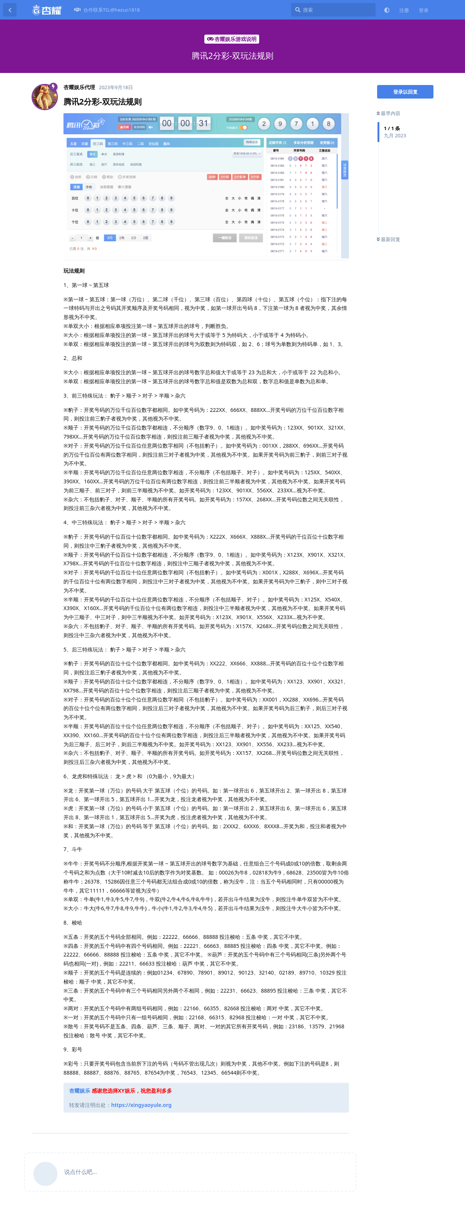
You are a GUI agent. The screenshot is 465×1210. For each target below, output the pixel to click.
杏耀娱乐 (79, 1090)
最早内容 (388, 113)
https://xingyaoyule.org (141, 1104)
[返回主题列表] (10, 10)
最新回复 (388, 239)
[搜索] (333, 10)
